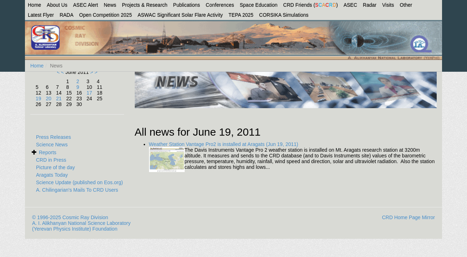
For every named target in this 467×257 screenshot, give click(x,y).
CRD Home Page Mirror (408, 217)
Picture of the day (55, 167)
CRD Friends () (310, 5)
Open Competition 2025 (105, 15)
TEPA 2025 (241, 15)
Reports (47, 152)
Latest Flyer (41, 15)
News (110, 5)
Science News (52, 144)
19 (38, 98)
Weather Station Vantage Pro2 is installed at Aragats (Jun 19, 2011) (223, 144)
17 (89, 93)
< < (61, 72)
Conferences (220, 5)
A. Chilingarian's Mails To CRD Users (77, 190)
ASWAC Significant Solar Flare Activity (180, 15)
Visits (388, 5)
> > (93, 72)
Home (34, 5)
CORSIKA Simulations (284, 15)
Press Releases (53, 137)
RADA (66, 15)
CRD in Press (51, 160)
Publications (186, 5)
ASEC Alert (85, 5)
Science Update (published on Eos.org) (79, 182)
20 (49, 98)
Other (406, 5)
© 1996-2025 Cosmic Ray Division (70, 217)
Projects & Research (145, 5)
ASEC (350, 5)
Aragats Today (52, 175)
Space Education (259, 5)
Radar (369, 5)
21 (59, 98)
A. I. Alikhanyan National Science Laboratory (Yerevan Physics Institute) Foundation (81, 226)
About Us (57, 5)
